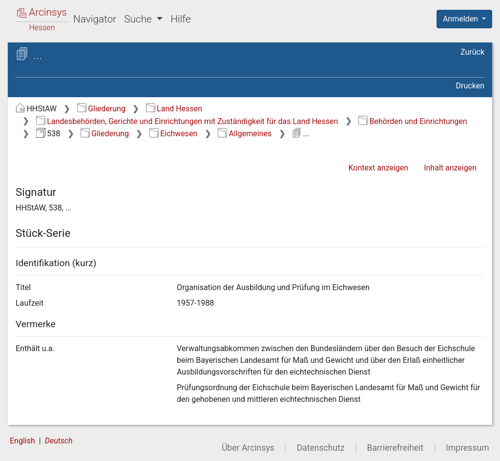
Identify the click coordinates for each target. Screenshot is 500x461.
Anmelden (461, 18)
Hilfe (180, 19)
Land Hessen (174, 108)
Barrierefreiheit (395, 448)
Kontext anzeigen (378, 167)
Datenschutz (321, 448)
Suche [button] (139, 19)
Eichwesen (173, 133)
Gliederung (101, 108)
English (22, 440)
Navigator (94, 19)
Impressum (467, 448)
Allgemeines (244, 133)
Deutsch (59, 440)
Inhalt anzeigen (450, 167)
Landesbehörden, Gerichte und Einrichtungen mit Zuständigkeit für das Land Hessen (187, 121)
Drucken (470, 85)
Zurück (472, 52)
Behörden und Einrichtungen (412, 121)
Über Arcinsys (248, 448)
